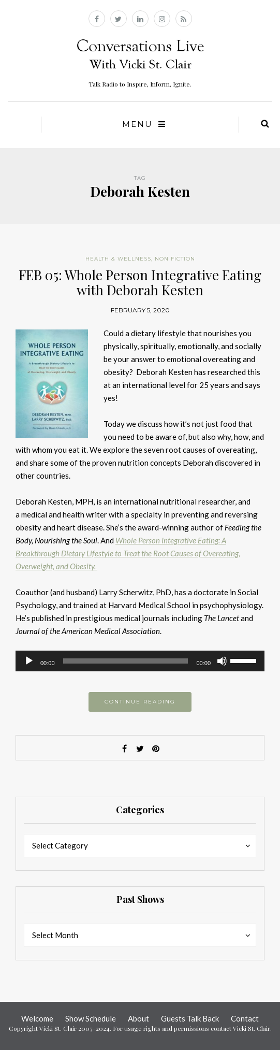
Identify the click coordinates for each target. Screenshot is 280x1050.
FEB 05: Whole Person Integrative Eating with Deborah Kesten (140, 282)
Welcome (37, 1018)
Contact (245, 1018)
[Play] (29, 661)
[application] (140, 661)
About (138, 1018)
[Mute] (222, 661)
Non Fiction (175, 258)
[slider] (125, 661)
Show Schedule (90, 1018)
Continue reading (140, 701)
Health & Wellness (118, 258)
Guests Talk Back (190, 1018)
